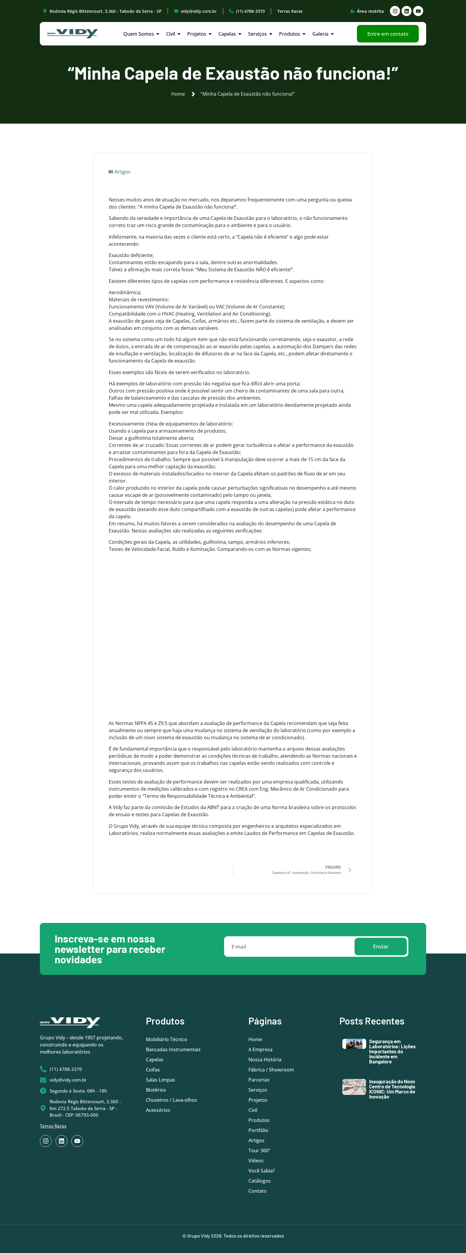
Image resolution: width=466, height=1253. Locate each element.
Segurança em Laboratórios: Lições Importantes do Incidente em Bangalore (392, 1051)
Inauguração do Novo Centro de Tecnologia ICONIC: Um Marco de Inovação (392, 1088)
